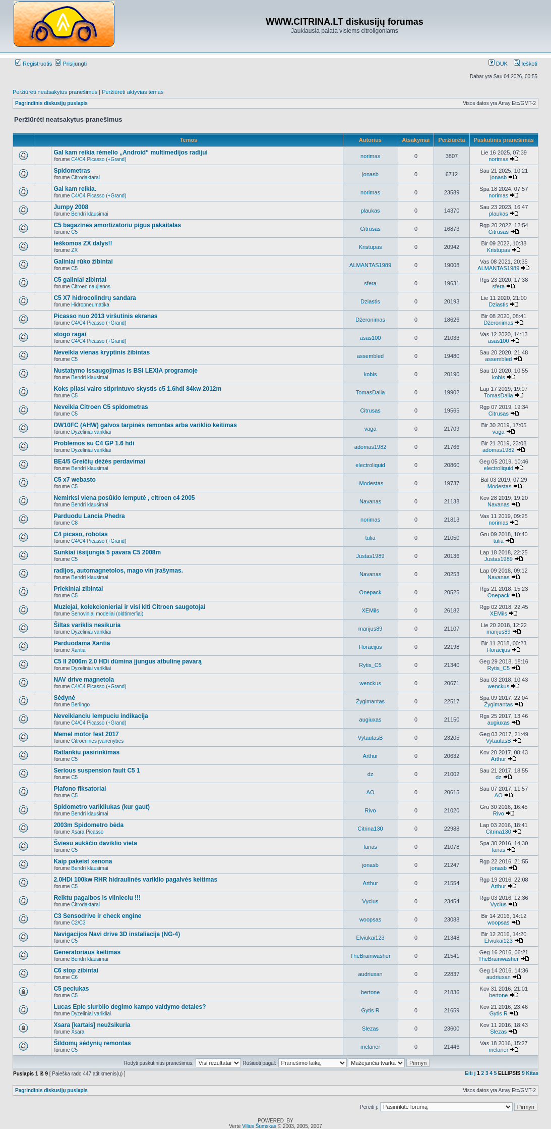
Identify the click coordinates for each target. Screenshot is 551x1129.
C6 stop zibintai (75, 970)
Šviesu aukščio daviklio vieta (95, 843)
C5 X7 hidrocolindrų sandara (94, 297)
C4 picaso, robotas (80, 534)
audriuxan (370, 974)
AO (370, 792)
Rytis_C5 (370, 665)
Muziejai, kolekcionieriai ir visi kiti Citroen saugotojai (129, 606)
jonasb (370, 174)
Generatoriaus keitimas (86, 952)
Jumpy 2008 (70, 207)
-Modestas (370, 483)
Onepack (370, 592)
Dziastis (370, 301)
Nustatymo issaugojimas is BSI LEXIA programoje (125, 370)
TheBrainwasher (370, 956)
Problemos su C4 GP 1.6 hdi (93, 443)
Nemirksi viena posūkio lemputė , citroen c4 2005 (124, 497)
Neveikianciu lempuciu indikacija (100, 716)
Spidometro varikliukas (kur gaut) (101, 806)
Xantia (78, 650)
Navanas (370, 501)
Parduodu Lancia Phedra (89, 516)
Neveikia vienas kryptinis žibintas (101, 352)
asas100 (370, 338)
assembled (370, 356)
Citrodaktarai (85, 177)
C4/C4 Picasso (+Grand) (98, 159)
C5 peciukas (71, 988)
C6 (74, 977)
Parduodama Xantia (81, 643)
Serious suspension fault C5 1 (96, 770)
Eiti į (470, 1073)
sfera (370, 283)
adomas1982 (370, 447)
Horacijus (370, 647)
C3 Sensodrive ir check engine (97, 915)
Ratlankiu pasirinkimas (86, 752)
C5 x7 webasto (74, 479)
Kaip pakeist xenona (82, 861)
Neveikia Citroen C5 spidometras (100, 406)
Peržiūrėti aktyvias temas (132, 92)
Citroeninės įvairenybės (97, 741)
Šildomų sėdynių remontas (92, 1043)
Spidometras (71, 170)
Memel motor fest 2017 (85, 734)
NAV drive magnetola (83, 679)
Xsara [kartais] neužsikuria (91, 1025)
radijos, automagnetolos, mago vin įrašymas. (118, 570)
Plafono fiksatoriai (79, 788)
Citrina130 (370, 829)
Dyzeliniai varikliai (91, 432)
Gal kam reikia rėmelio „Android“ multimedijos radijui (130, 152)
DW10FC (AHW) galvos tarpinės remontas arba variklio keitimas (144, 425)
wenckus (370, 683)
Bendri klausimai (89, 214)
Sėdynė (64, 697)
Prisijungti (71, 64)
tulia (370, 538)
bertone (370, 992)
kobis (370, 374)
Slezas (370, 1028)
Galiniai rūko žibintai (82, 261)
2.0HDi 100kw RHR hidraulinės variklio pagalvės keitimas (135, 879)
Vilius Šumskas (259, 1126)
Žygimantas (370, 701)
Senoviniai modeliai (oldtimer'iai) (107, 614)
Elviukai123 (370, 938)
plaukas (370, 211)
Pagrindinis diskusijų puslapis (51, 103)
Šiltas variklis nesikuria (86, 625)
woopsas (370, 919)
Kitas (532, 1073)
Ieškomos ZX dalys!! (82, 243)
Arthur (370, 756)
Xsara (77, 1032)
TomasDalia (370, 392)
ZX (74, 250)
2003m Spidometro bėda (88, 825)
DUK (498, 64)
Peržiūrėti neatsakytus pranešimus (55, 92)
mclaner (370, 1047)
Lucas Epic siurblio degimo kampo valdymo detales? (129, 1006)
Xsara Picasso (87, 832)
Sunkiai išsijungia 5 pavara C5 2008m (107, 552)
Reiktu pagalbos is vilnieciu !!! (97, 897)
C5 (74, 232)
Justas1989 (370, 556)
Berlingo (80, 704)
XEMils (370, 610)
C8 (74, 523)
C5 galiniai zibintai (79, 279)
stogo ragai (69, 334)
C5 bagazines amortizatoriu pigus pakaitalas (117, 225)
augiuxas (370, 719)
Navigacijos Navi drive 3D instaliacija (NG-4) (116, 934)
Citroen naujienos (90, 286)
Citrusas (370, 229)
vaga (370, 429)
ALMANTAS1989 (370, 265)
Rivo (370, 810)
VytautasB (370, 738)
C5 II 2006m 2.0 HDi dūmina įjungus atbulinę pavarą (127, 661)
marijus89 (370, 629)
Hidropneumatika (90, 304)
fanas (370, 847)
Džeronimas (370, 320)
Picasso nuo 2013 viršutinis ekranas (105, 316)
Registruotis (33, 64)
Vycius (370, 901)
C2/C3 (78, 923)
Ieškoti (525, 64)
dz (371, 774)
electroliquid (370, 465)
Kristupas (370, 247)
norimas (370, 156)
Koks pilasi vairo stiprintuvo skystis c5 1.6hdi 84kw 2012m (137, 388)
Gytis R (370, 1010)
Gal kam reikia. (74, 188)
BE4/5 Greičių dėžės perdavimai (99, 461)
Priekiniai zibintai (78, 588)
